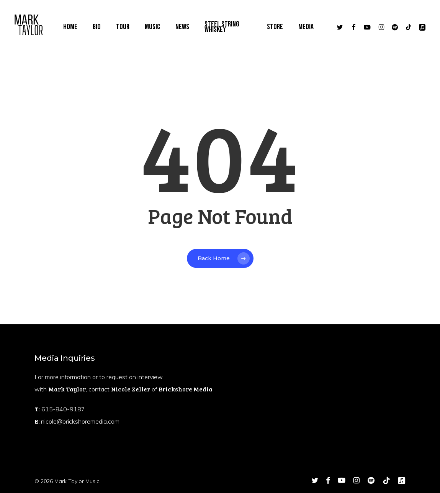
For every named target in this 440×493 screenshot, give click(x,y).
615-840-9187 (63, 409)
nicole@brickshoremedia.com (80, 421)
